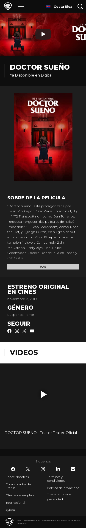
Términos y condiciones (56, 478)
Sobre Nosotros (17, 477)
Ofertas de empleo (20, 495)
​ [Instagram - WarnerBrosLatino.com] (43, 469)
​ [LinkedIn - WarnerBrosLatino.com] (58, 469)
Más (43, 266)
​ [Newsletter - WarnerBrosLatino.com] (73, 469)
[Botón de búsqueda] (80, 6)
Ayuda (10, 510)
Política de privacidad (63, 488)
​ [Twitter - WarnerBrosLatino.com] (28, 469)
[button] (44, 394)
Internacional (15, 502)
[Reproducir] (43, 34)
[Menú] (21, 6)
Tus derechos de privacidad (59, 496)
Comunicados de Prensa (18, 486)
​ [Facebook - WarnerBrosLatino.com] (13, 469)
